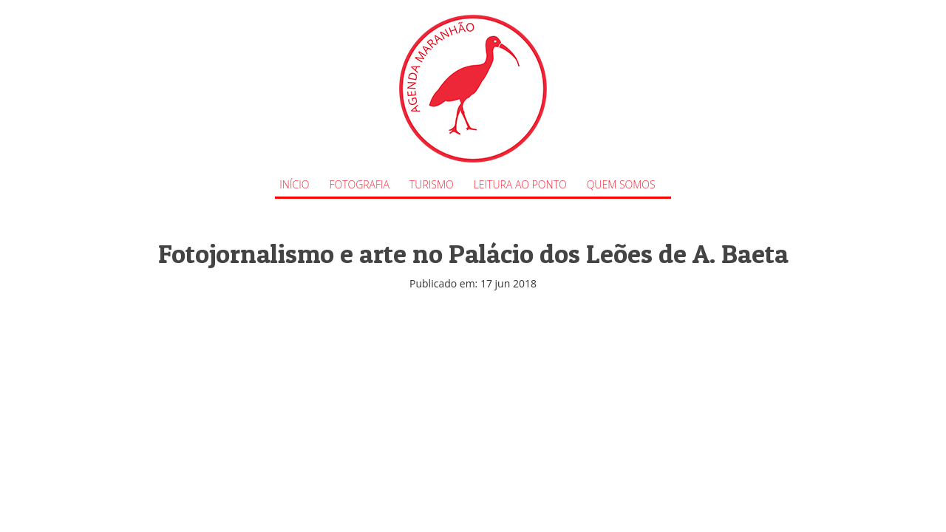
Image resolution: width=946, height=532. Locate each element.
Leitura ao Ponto (520, 184)
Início (294, 184)
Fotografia (359, 184)
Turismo (431, 184)
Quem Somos (621, 184)
